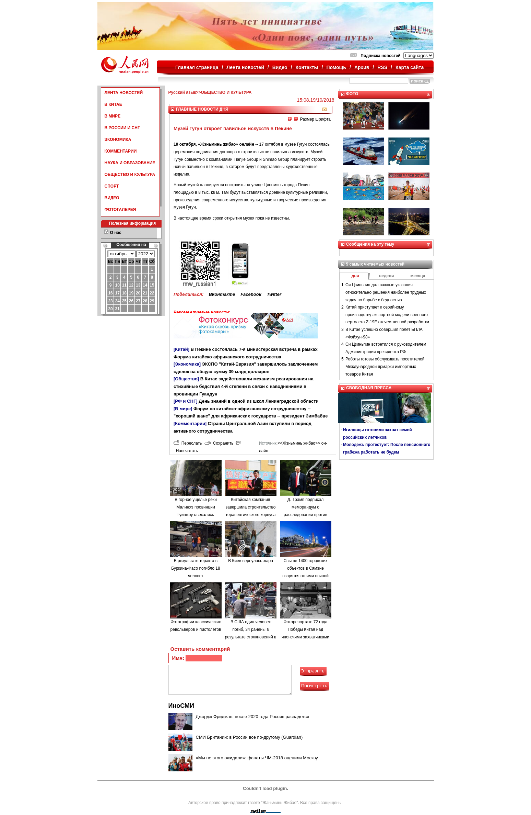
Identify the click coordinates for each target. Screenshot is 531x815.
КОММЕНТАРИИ (121, 151)
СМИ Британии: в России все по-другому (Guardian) (249, 737)
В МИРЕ (113, 116)
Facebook (250, 294)
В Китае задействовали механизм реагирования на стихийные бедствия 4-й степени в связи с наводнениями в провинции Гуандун (244, 386)
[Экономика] (187, 364)
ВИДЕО (112, 198)
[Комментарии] (190, 423)
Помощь (336, 67)
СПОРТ (112, 186)
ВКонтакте (222, 294)
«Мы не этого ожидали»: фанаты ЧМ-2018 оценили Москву (257, 757)
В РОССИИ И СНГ (122, 127)
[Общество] (186, 378)
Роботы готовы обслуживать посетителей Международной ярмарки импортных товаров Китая (384, 366)
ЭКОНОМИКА (118, 139)
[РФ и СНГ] (186, 401)
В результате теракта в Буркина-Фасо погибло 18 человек (195, 568)
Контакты (307, 67)
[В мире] (183, 408)
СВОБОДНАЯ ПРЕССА (368, 388)
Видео (279, 67)
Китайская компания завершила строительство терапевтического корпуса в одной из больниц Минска (251, 514)
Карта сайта (410, 67)
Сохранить (218, 443)
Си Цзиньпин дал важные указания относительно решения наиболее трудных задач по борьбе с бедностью (385, 292)
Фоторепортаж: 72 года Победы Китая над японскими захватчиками (305, 629)
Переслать (188, 443)
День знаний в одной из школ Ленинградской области (258, 401)
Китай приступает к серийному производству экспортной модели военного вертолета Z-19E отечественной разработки (387, 314)
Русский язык (182, 92)
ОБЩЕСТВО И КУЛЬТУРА (130, 174)
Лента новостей (245, 67)
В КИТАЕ (113, 104)
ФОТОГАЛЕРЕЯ (120, 209)
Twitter (274, 294)
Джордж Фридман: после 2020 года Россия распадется (252, 716)
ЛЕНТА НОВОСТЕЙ (124, 92)
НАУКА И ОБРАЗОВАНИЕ (130, 162)
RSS (382, 67)
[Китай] (181, 349)
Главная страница (196, 67)
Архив (361, 67)
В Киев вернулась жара (250, 560)
